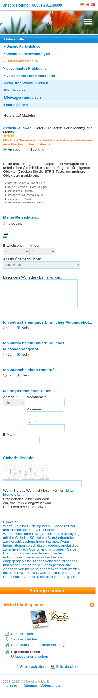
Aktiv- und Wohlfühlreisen (26, 83)
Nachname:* (36, 402)
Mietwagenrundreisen (22, 98)
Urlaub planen (16, 105)
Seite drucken (22, 639)
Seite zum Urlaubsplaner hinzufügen (39, 650)
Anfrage (14, 149)
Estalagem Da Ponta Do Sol (50, 195)
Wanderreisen (15, 90)
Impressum (11, 691)
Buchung (37, 149)
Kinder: (35, 246)
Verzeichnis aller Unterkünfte (30, 76)
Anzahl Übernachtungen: (22, 259)
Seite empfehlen (24, 645)
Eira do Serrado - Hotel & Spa (50, 187)
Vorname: (34, 415)
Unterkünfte (14, 39)
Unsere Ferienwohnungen (28, 54)
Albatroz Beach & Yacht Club (50, 183)
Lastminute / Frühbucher (27, 68)
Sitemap (30, 691)
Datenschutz (50, 691)
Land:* (32, 428)
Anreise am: (12, 223)
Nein (25, 333)
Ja (9, 333)
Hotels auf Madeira (22, 61)
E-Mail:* (9, 440)
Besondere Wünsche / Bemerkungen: (32, 277)
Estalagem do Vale (50, 199)
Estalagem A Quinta (50, 191)
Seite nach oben (33, 672)
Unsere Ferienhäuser (24, 46)
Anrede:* (10, 402)
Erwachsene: (13, 246)
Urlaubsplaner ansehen (29, 662)
